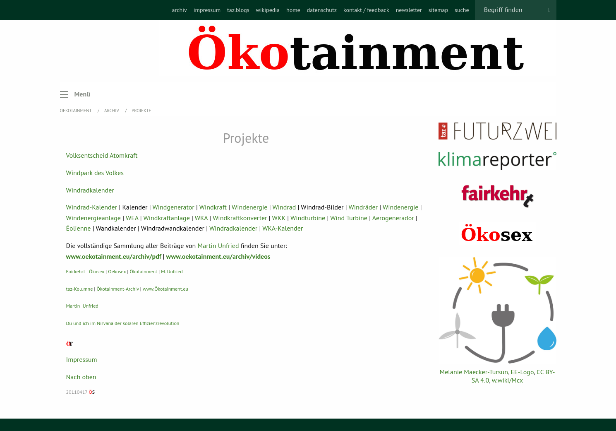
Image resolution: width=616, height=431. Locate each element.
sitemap (438, 10)
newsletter (409, 10)
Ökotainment (144, 271)
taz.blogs (238, 10)
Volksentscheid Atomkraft (102, 155)
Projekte (141, 110)
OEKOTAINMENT (76, 110)
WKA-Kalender (282, 228)
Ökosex (96, 271)
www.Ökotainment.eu (165, 289)
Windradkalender (90, 190)
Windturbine (307, 218)
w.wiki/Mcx (507, 380)
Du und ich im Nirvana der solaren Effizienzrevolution (123, 323)
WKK (278, 218)
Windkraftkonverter (240, 218)
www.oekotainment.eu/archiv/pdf (113, 256)
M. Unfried (171, 271)
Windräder (363, 207)
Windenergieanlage (93, 218)
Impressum (81, 359)
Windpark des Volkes (95, 173)
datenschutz (322, 10)
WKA (201, 218)
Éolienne (78, 228)
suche (462, 10)
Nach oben (81, 377)
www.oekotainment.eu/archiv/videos (218, 256)
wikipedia (268, 10)
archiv (179, 10)
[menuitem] (179, 10)
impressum (207, 10)
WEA (132, 218)
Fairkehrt (75, 271)
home (293, 10)
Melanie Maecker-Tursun (473, 372)
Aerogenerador (393, 218)
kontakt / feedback (366, 10)
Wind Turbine (348, 218)
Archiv (112, 110)
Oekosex (117, 271)
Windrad (284, 207)
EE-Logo (522, 372)
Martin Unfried (218, 245)
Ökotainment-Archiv (118, 289)
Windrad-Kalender (91, 207)
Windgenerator (173, 207)
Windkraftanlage (167, 218)
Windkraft (213, 207)
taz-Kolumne (79, 289)
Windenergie (249, 207)
